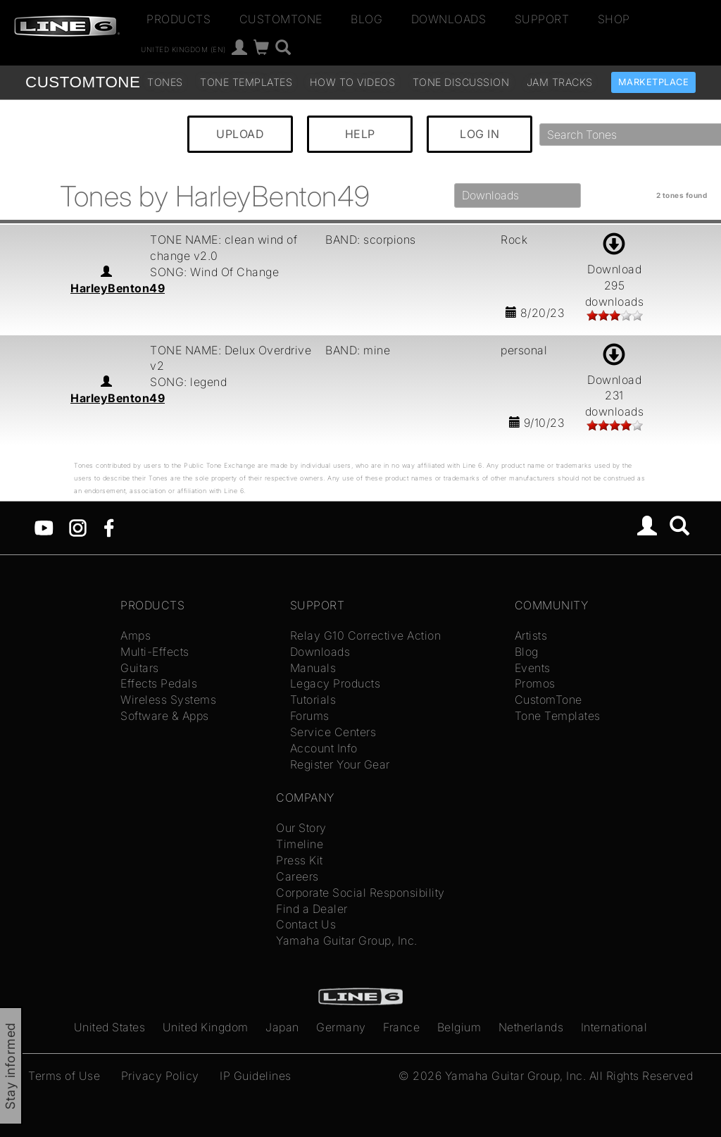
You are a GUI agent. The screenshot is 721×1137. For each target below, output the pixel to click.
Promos (535, 683)
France (401, 1027)
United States (110, 1027)
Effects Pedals (158, 683)
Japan (282, 1027)
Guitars (139, 668)
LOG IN (479, 134)
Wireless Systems (168, 699)
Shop (614, 19)
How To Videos (353, 82)
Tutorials (313, 699)
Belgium (459, 1027)
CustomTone (280, 19)
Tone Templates (246, 82)
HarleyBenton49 (117, 288)
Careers (297, 876)
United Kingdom (206, 1027)
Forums (310, 716)
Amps (135, 635)
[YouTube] (44, 527)
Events (533, 668)
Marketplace (653, 82)
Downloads (449, 19)
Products (178, 19)
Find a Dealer (312, 909)
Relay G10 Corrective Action (365, 635)
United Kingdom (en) (183, 49)
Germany (341, 1027)
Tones (165, 82)
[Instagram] (78, 527)
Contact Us (306, 924)
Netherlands (531, 1027)
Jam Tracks (560, 82)
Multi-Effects (154, 652)
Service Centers (333, 732)
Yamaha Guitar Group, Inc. (347, 940)
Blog (366, 19)
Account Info (324, 748)
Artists (531, 635)
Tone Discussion (461, 82)
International (614, 1027)
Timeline (299, 844)
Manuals (313, 668)
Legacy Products (335, 683)
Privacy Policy (160, 1076)
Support (542, 19)
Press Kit (299, 860)
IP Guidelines (255, 1076)
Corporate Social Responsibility (360, 893)
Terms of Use (64, 1076)
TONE (82, 82)
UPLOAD (240, 134)
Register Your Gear (340, 764)
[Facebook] (109, 527)
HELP (360, 134)
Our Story (301, 828)
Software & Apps (164, 716)
